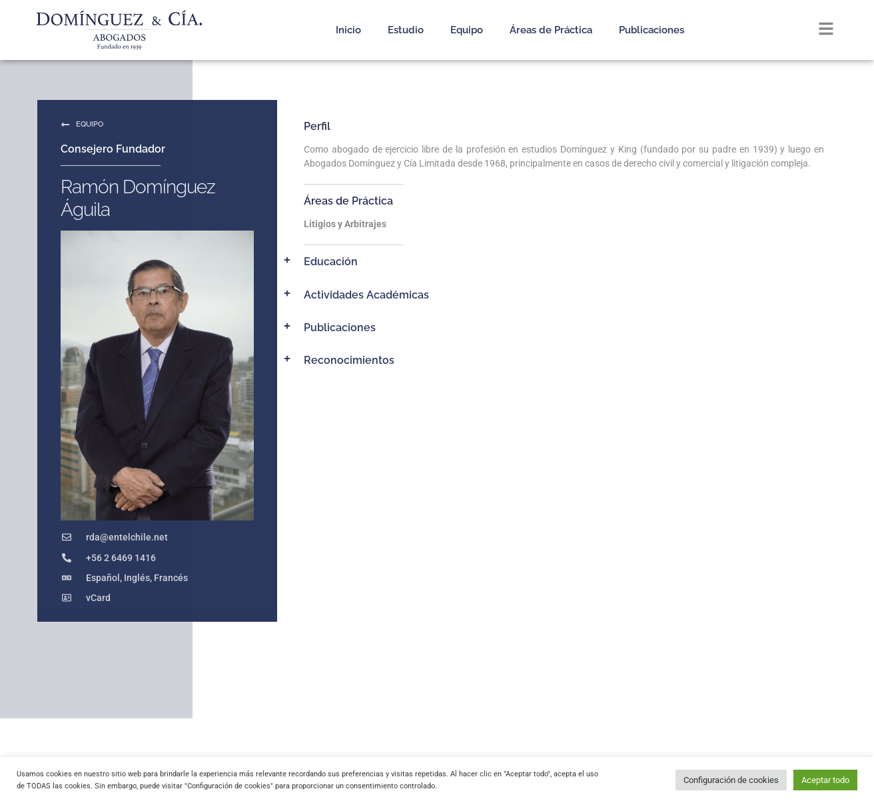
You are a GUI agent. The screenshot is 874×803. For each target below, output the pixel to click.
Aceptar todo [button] (825, 780)
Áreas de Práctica (551, 30)
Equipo (466, 30)
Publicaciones (651, 30)
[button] (555, 261)
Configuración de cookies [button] (731, 780)
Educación (331, 261)
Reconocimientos (349, 360)
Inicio (348, 30)
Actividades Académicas (366, 295)
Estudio (406, 30)
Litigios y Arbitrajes (345, 224)
